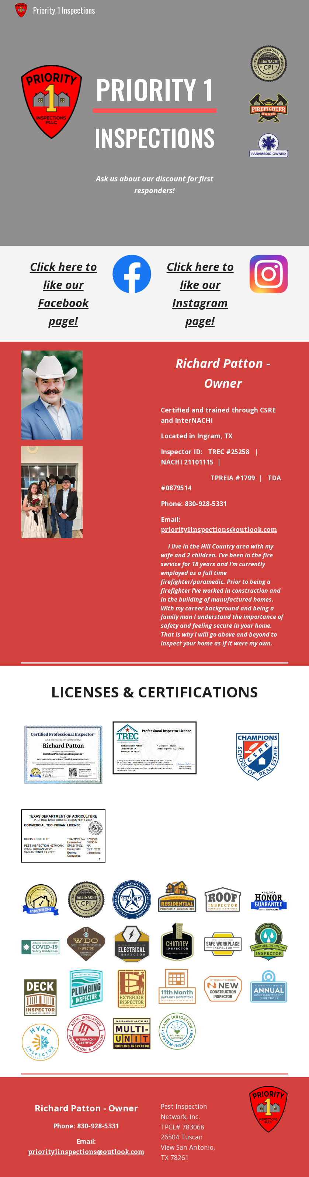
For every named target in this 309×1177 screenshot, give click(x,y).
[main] (154, 116)
